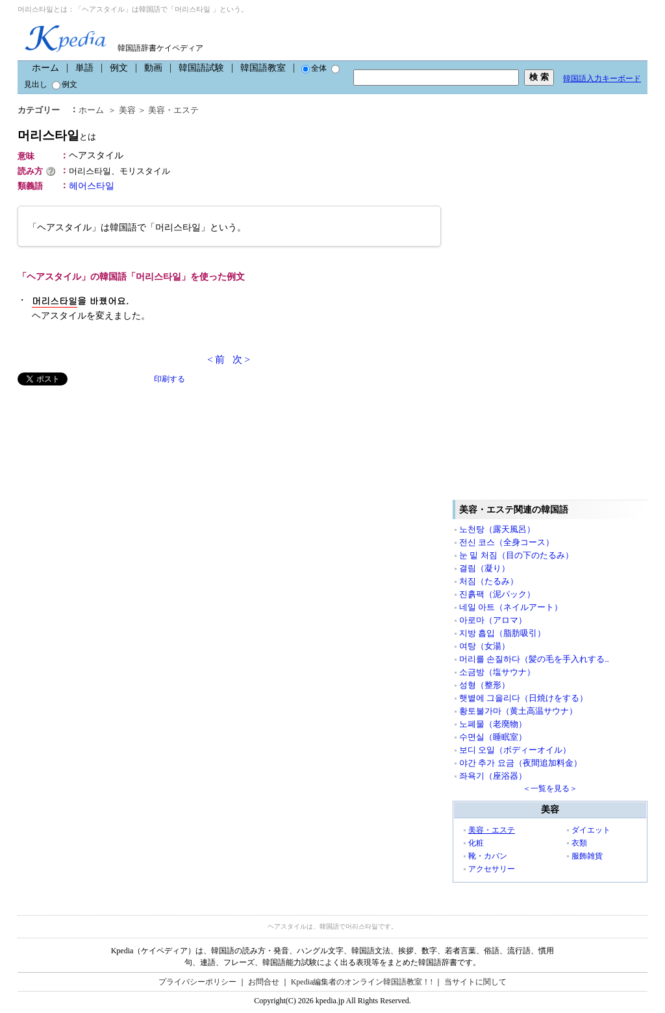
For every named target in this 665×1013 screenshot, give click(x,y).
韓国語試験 (201, 68)
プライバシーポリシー (197, 981)
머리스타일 (57, 135)
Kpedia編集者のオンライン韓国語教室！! (362, 981)
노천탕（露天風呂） (497, 529)
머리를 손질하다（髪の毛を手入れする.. (534, 659)
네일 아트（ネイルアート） (510, 607)
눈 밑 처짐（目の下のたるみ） (516, 555)
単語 (84, 68)
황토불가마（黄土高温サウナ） (518, 711)
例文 (119, 68)
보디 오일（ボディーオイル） (515, 750)
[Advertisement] (115, 476)
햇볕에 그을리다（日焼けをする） (523, 698)
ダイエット (590, 830)
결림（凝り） (484, 568)
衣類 (579, 843)
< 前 (216, 359)
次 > (241, 359)
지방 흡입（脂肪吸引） (502, 633)
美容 (127, 110)
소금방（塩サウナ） (497, 672)
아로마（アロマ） (493, 620)
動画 (153, 68)
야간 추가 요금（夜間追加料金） (520, 763)
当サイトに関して (475, 981)
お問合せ (263, 981)
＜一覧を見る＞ (550, 788)
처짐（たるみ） (488, 581)
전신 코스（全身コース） (506, 542)
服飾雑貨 (587, 855)
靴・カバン (487, 855)
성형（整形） (484, 685)
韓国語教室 (263, 68)
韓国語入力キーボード (602, 78)
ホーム (45, 68)
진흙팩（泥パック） (497, 594)
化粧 (476, 843)
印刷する (169, 379)
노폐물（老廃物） (493, 724)
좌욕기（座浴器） (493, 776)
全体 (314, 68)
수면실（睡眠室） (493, 737)
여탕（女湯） (484, 646)
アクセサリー (491, 868)
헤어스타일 (91, 186)
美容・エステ (173, 110)
